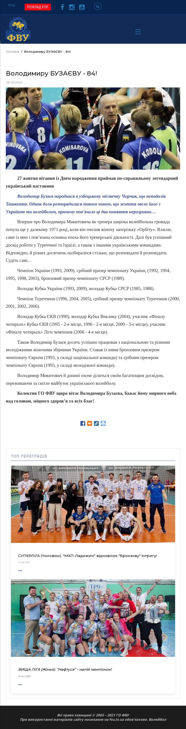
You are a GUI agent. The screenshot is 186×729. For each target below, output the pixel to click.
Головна (12, 51)
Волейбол (157, 719)
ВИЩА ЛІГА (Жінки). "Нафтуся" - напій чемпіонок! (65, 669)
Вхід (11, 5)
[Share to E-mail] (89, 423)
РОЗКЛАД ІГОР (37, 7)
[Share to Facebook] (82, 423)
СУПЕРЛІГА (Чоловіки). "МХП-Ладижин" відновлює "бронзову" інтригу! (87, 555)
